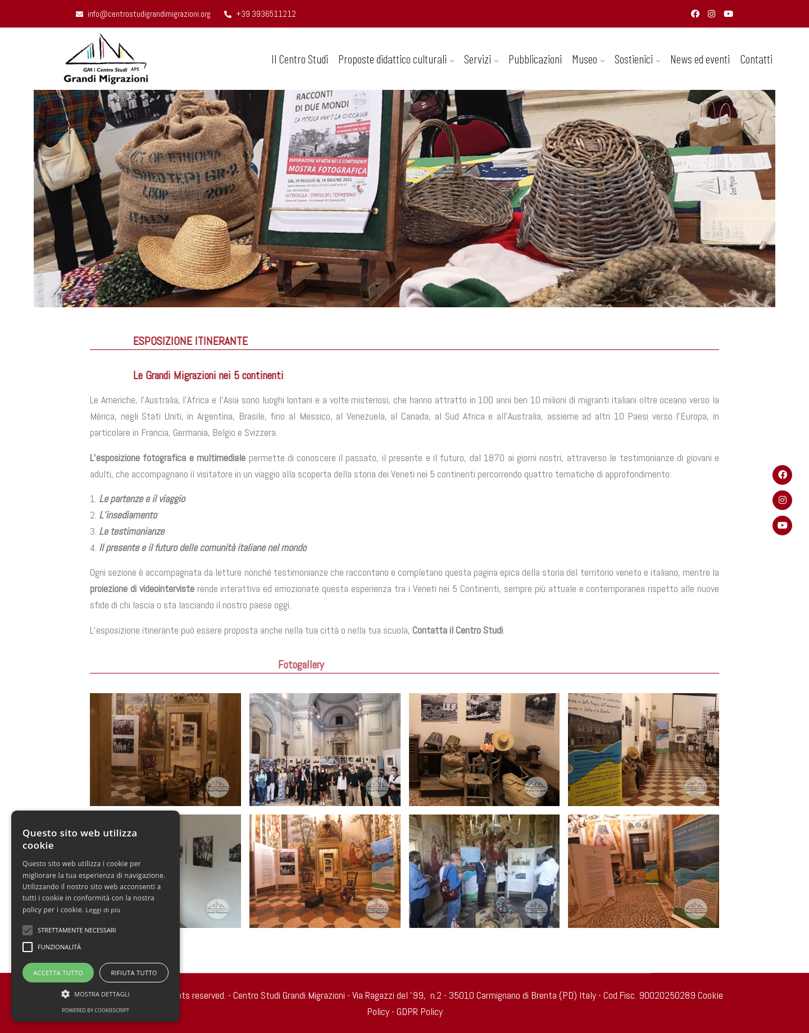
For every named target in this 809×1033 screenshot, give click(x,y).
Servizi (477, 58)
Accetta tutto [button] (58, 972)
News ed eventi (700, 58)
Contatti (756, 58)
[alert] (95, 916)
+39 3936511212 (260, 13)
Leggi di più (103, 909)
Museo (584, 58)
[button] (95, 993)
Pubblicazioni (535, 58)
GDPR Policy (420, 1011)
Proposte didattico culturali (392, 58)
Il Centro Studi (299, 58)
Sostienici (634, 58)
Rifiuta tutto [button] (134, 972)
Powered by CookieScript (95, 1010)
